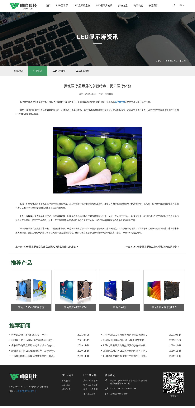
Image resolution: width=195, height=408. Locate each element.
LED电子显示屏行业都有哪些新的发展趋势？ (156, 248)
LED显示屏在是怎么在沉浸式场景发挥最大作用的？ (51, 248)
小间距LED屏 (89, 395)
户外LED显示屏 (90, 382)
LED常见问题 (88, 71)
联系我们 (153, 5)
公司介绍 (66, 382)
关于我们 (138, 5)
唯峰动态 (19, 71)
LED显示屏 (62, 5)
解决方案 (123, 5)
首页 (48, 5)
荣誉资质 (66, 391)
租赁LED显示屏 (90, 391)
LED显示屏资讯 (104, 5)
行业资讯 (182, 61)
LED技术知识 (63, 71)
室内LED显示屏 (90, 387)
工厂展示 (66, 387)
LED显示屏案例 (82, 5)
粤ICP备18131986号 (26, 393)
